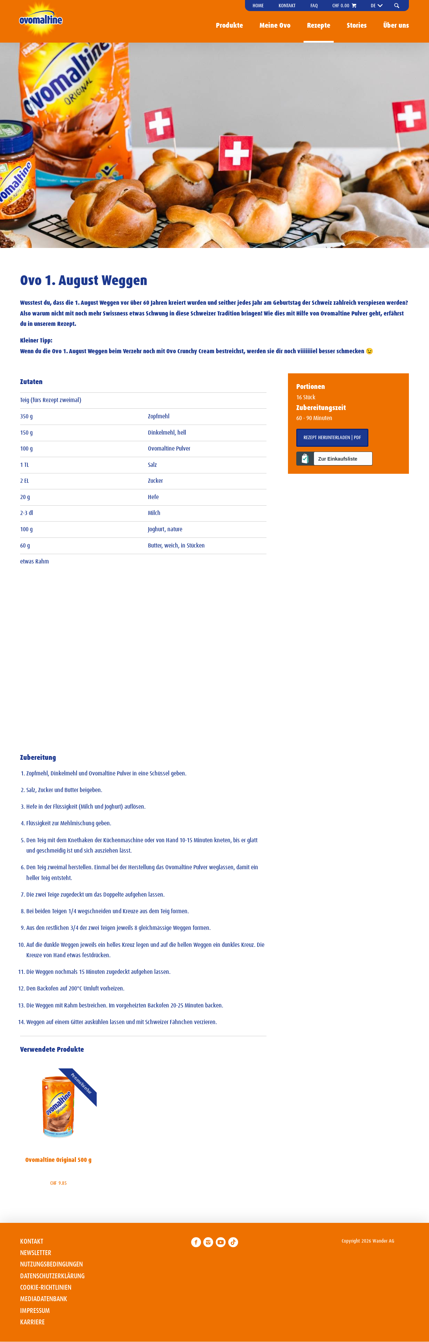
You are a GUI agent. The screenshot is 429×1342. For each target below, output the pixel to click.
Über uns (396, 25)
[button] (397, 5)
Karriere (32, 1322)
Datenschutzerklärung (52, 1276)
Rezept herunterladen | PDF (332, 437)
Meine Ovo (275, 25)
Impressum (35, 1310)
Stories (357, 25)
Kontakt (287, 5)
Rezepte (318, 25)
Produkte (229, 25)
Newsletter (35, 1253)
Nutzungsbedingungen (51, 1264)
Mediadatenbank (43, 1299)
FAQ (314, 5)
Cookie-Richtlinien (45, 1287)
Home (258, 5)
